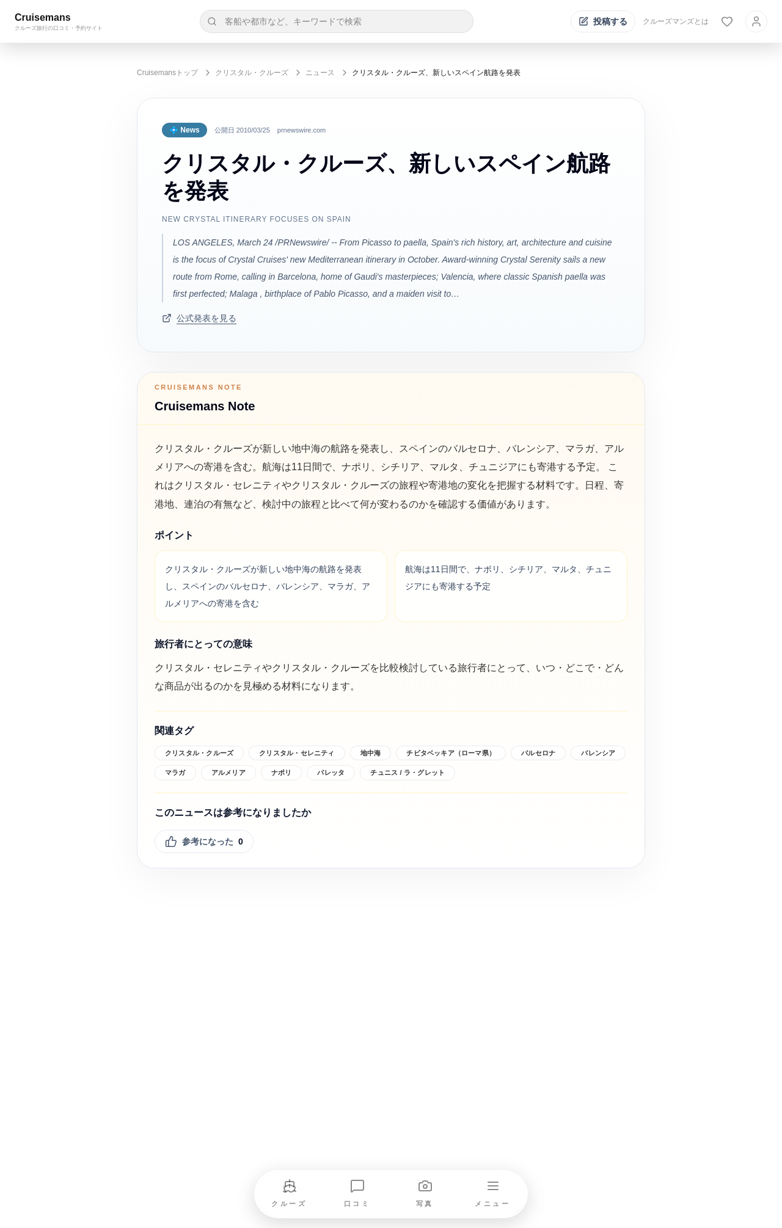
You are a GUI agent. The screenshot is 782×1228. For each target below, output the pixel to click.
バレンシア (598, 753)
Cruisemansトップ (167, 72)
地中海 (370, 753)
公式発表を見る (199, 318)
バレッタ (331, 772)
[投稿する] (603, 21)
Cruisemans (43, 17)
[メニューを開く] (493, 1194)
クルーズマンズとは (676, 21)
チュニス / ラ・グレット (407, 772)
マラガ (175, 772)
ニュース (320, 72)
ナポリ (281, 772)
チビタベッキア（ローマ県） (450, 753)
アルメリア (228, 772)
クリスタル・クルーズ (251, 72)
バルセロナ (538, 753)
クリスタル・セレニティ (296, 753)
